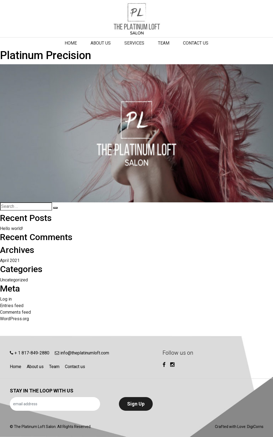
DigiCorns (255, 426)
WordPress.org (14, 318)
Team (163, 43)
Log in (6, 299)
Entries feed (11, 305)
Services (134, 43)
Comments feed (15, 312)
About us (101, 43)
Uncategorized (14, 279)
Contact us (195, 43)
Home (71, 43)
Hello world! (11, 228)
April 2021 (10, 260)
